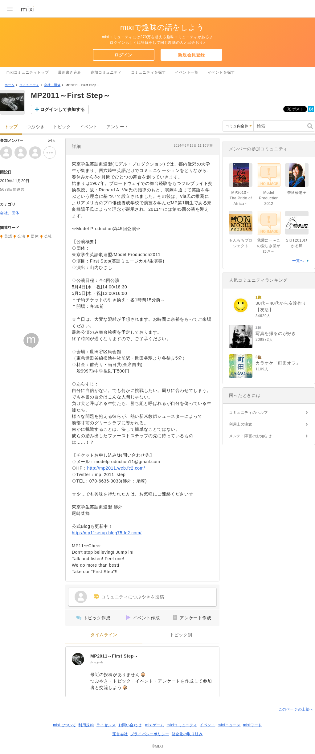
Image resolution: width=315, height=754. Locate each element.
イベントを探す (221, 72)
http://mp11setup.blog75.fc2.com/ (106, 532)
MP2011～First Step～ (114, 656)
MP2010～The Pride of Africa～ (241, 198)
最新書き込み (69, 72)
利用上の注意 (240, 424)
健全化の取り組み (187, 734)
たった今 (96, 662)
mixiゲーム (154, 725)
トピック (62, 126)
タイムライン (103, 635)
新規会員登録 (191, 54)
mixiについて (64, 725)
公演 (21, 236)
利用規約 (86, 725)
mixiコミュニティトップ (27, 72)
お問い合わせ (130, 725)
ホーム (9, 85)
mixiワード (252, 725)
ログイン (123, 54)
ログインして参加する (62, 109)
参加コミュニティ (106, 72)
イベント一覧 (186, 72)
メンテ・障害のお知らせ (250, 436)
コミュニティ (29, 85)
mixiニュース (229, 725)
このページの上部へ (296, 709)
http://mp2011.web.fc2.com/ (116, 468)
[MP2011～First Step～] (78, 659)
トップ (11, 126)
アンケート (117, 126)
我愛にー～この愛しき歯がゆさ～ (268, 246)
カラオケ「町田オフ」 (278, 363)
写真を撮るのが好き (276, 333)
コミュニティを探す (148, 72)
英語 (8, 236)
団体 (35, 236)
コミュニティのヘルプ (248, 412)
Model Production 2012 (268, 198)
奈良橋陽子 (297, 192)
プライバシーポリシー (149, 734)
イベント (89, 126)
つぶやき (35, 126)
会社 (48, 236)
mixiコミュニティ (182, 725)
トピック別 (181, 635)
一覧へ (298, 261)
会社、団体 (52, 85)
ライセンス (106, 725)
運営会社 (120, 734)
